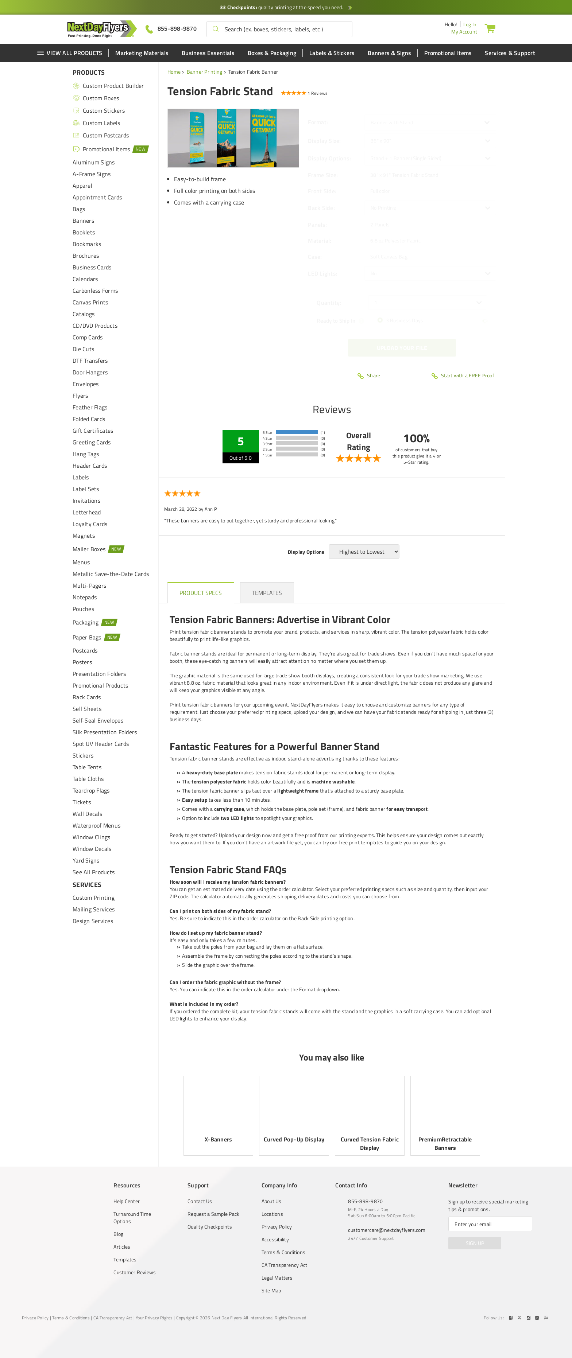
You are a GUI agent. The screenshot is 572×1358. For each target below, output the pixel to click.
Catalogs (83, 314)
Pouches (83, 608)
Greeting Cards (92, 442)
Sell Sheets (87, 708)
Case (315, 257)
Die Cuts (83, 349)
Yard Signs (86, 860)
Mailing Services (94, 909)
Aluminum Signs (94, 162)
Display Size (324, 141)
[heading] (200, 593)
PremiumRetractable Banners (445, 1143)
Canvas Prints (90, 302)
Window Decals (92, 848)
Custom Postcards (101, 135)
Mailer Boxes (99, 548)
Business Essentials (208, 52)
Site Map (271, 1290)
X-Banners (218, 1139)
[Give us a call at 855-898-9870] (171, 28)
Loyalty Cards (90, 524)
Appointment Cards (97, 197)
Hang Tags (86, 454)
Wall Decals (87, 813)
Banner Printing (205, 71)
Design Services (93, 921)
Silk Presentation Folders (105, 732)
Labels (81, 477)
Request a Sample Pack (213, 1214)
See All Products (94, 872)
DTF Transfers (90, 360)
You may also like (331, 1057)
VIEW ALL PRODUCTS (69, 52)
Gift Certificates (93, 430)
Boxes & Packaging (272, 52)
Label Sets (86, 489)
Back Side (321, 208)
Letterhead (87, 512)
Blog (118, 1234)
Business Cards (92, 267)
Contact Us (200, 1201)
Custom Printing (94, 897)
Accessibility (275, 1239)
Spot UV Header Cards (101, 743)
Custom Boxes (96, 98)
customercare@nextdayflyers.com (386, 1230)
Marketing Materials (142, 52)
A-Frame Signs (92, 174)
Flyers (80, 395)
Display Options (329, 158)
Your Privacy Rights (154, 1318)
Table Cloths (88, 778)
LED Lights (322, 273)
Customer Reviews (134, 1272)
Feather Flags (90, 407)
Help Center (126, 1201)
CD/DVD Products (95, 325)
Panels (317, 224)
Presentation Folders (99, 673)
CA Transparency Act (285, 1265)
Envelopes (85, 384)
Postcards (85, 650)
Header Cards (90, 465)
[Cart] (490, 28)
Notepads (85, 597)
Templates (124, 1259)
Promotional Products (100, 685)
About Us (272, 1201)
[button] (215, 29)
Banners (83, 220)
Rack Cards (87, 697)
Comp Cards (88, 337)
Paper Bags (97, 637)
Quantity (329, 303)
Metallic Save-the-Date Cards (111, 573)
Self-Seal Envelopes (98, 720)
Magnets (84, 535)
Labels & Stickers (332, 52)
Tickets (82, 802)
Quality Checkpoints (210, 1226)
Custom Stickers (99, 110)
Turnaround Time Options (132, 1217)
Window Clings (91, 837)
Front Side (322, 191)
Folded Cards (89, 419)
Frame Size (323, 175)
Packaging (95, 622)
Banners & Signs (389, 52)
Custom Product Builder (108, 85)
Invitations (86, 500)
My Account (464, 31)
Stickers (83, 755)
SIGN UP (475, 1243)
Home (174, 71)
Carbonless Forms (95, 290)
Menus (81, 562)
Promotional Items (448, 52)
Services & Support (510, 52)
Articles (121, 1246)
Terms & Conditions (284, 1252)
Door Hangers (90, 372)
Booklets (84, 232)
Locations (272, 1214)
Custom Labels (96, 122)
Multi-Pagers (89, 585)
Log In (470, 24)
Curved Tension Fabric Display (370, 1143)
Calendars (85, 279)
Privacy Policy (277, 1226)
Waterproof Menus (96, 825)
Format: (318, 122)
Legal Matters (277, 1277)
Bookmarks (87, 244)
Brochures (86, 255)
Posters (82, 662)
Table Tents (87, 767)
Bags (79, 209)
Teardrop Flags (91, 790)
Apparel (82, 185)
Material (319, 241)
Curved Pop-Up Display (294, 1139)
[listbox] (430, 140)
